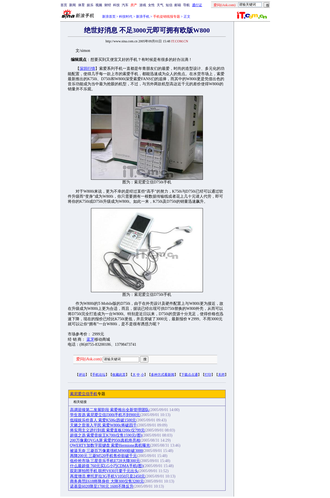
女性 (151, 5)
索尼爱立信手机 (83, 394)
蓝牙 (90, 339)
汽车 (125, 5)
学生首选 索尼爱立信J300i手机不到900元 (105, 415)
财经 (107, 5)
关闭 (221, 375)
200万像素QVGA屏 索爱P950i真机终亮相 (105, 440)
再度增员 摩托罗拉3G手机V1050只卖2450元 (107, 476)
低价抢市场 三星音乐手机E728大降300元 (105, 461)
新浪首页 (109, 17)
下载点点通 (189, 375)
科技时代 (125, 17)
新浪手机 (142, 17)
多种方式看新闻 (162, 375)
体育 (81, 5)
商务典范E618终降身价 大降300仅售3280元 (107, 481)
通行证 (197, 5)
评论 (82, 375)
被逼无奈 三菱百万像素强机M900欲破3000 (106, 451)
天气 (160, 5)
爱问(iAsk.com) (89, 359)
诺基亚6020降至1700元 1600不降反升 (102, 486)
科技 (116, 5)
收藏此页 (119, 375)
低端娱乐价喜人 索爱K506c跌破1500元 (103, 420)
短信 (169, 5)
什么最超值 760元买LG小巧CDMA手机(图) (107, 466)
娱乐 (90, 5)
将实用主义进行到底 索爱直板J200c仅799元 (107, 430)
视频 (98, 5)
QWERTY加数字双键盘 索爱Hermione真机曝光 (110, 445)
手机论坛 (99, 375)
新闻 (72, 5)
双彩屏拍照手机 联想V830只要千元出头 (104, 471)
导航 (186, 5)
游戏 (142, 5)
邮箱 (177, 5)
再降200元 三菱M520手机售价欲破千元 (103, 456)
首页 (63, 5)
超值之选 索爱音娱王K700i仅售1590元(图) (106, 435)
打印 (208, 375)
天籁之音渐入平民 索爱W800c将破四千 (103, 425)
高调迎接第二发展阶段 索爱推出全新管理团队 (109, 410)
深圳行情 (87, 68)
